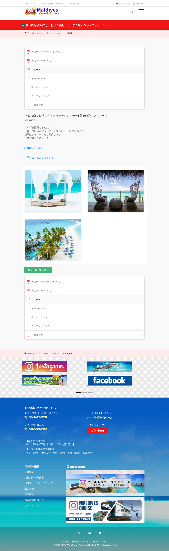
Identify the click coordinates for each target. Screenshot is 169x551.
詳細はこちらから (34, 147)
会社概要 (140, 3)
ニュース (54, 33)
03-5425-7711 (38, 417)
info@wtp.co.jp (102, 417)
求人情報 (29, 488)
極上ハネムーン (36, 87)
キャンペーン (35, 78)
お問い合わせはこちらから (39, 157)
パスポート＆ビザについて (39, 483)
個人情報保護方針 (34, 499)
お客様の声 (34, 105)
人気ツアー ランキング (40, 61)
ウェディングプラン (39, 96)
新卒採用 (29, 494)
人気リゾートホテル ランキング (45, 52)
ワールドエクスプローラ (37, 33)
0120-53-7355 (38, 429)
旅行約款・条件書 (34, 477)
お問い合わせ (124, 3)
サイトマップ (31, 505)
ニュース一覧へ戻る (38, 270)
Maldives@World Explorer (45, 11)
